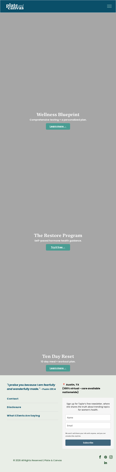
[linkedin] (105, 463)
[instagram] (111, 457)
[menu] (109, 6)
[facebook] (100, 457)
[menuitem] (32, 399)
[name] (88, 417)
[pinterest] (105, 457)
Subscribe (88, 442)
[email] (88, 425)
